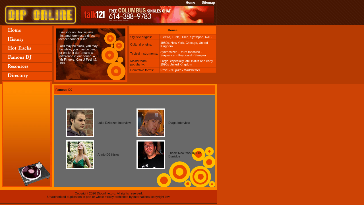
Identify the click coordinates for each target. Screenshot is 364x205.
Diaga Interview (179, 122)
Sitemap (208, 3)
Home (190, 3)
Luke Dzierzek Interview (114, 122)
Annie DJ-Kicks (108, 154)
